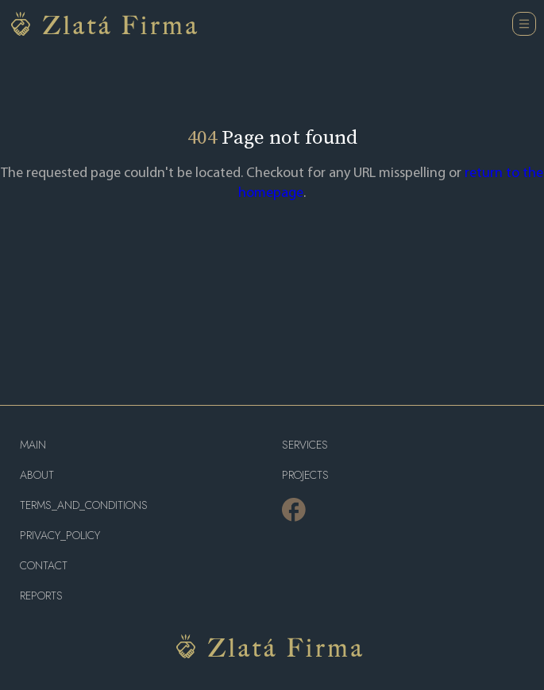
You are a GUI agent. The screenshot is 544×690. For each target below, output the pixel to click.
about (37, 475)
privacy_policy (60, 535)
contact (44, 565)
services (305, 445)
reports (41, 595)
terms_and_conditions (84, 505)
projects (305, 475)
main (33, 445)
